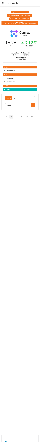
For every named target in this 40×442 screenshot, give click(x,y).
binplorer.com (9, 81)
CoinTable (13, 3)
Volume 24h (19, 19)
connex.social (9, 70)
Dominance (20, 22)
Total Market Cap (19, 15)
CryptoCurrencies (20, 12)
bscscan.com (9, 78)
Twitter (7, 89)
